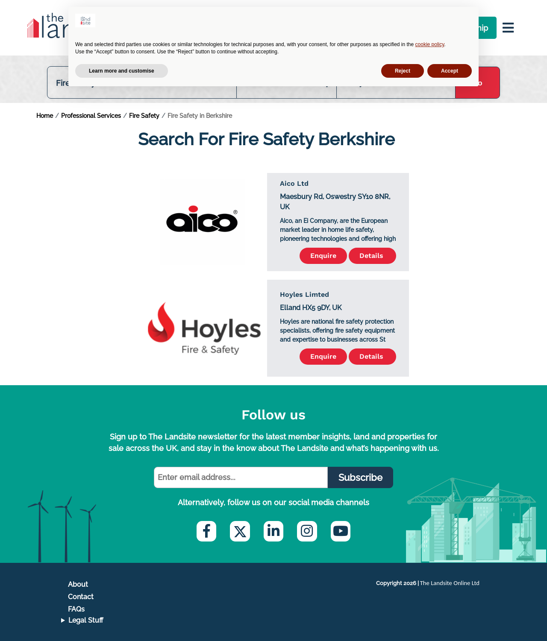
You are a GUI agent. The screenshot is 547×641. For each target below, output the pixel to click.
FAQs (76, 609)
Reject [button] (402, 71)
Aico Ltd (294, 183)
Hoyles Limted (304, 294)
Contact (81, 597)
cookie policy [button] (429, 44)
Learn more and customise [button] (121, 71)
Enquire (323, 256)
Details (372, 256)
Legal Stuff (85, 620)
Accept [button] (449, 71)
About (78, 584)
